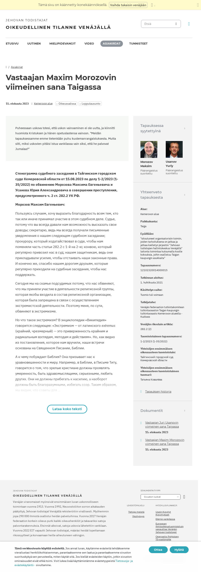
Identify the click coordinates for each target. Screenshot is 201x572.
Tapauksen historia (158, 391)
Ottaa (158, 550)
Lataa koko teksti (67, 409)
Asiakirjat (112, 43)
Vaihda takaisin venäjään (128, 5)
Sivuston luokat (152, 496)
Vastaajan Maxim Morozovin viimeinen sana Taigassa (164, 442)
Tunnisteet (138, 43)
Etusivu (12, 43)
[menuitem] (12, 44)
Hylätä (179, 550)
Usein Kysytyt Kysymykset (163, 513)
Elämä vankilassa (165, 519)
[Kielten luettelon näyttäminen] (153, 5)
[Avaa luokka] (184, 497)
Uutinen (34, 43)
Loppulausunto (91, 103)
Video (89, 43)
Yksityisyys (138, 516)
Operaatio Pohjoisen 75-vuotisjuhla (167, 538)
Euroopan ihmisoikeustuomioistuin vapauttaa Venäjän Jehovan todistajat (169, 528)
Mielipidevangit (62, 43)
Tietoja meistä (136, 512)
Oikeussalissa (67, 103)
